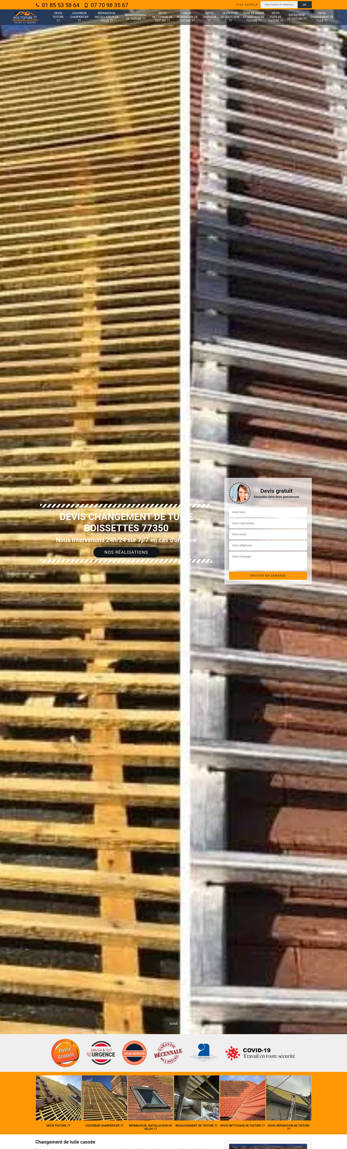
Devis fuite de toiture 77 (275, 17)
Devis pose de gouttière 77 (230, 17)
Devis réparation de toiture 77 (187, 17)
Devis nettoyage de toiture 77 (162, 17)
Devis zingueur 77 (209, 17)
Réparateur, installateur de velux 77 (107, 17)
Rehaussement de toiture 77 (136, 17)
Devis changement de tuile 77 (322, 17)
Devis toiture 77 (58, 17)
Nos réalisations (126, 552)
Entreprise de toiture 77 (296, 17)
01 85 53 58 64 (57, 5)
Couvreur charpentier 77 (79, 17)
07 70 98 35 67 (106, 5)
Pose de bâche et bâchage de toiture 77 (253, 17)
